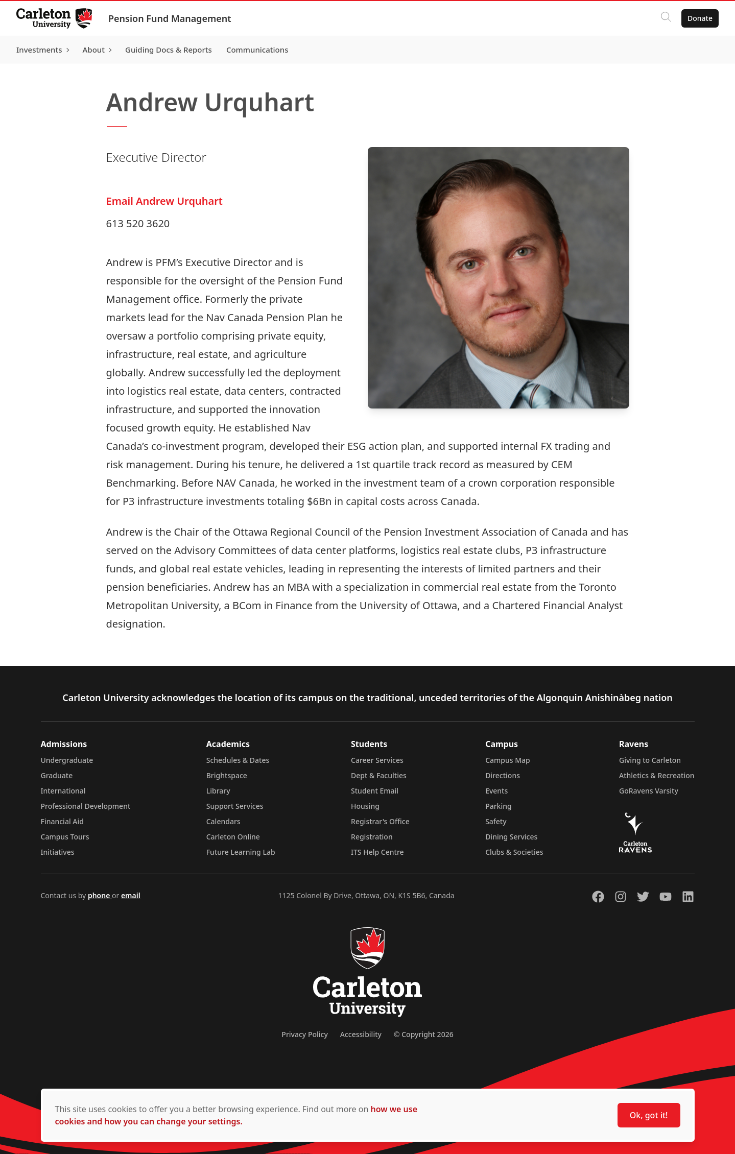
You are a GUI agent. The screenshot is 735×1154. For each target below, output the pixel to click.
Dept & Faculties (379, 775)
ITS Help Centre (377, 852)
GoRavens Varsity (648, 791)
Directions (502, 775)
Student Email (374, 791)
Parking (498, 806)
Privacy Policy (304, 1034)
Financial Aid (62, 821)
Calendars (223, 821)
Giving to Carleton (650, 760)
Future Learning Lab (240, 852)
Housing (365, 806)
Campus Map (507, 760)
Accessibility (361, 1034)
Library (218, 791)
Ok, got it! (649, 1115)
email (130, 895)
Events (496, 791)
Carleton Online (233, 837)
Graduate (57, 775)
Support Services (235, 806)
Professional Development (86, 806)
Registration (372, 837)
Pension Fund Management (169, 18)
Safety (496, 821)
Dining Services (511, 837)
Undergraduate (67, 760)
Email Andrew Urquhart (164, 201)
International (63, 791)
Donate (700, 18)
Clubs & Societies (514, 852)
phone (100, 895)
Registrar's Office (380, 821)
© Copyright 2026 (424, 1034)
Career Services (377, 760)
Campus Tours (65, 837)
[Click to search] (666, 18)
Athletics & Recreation (656, 775)
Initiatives (58, 852)
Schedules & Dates (238, 760)
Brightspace (226, 775)
